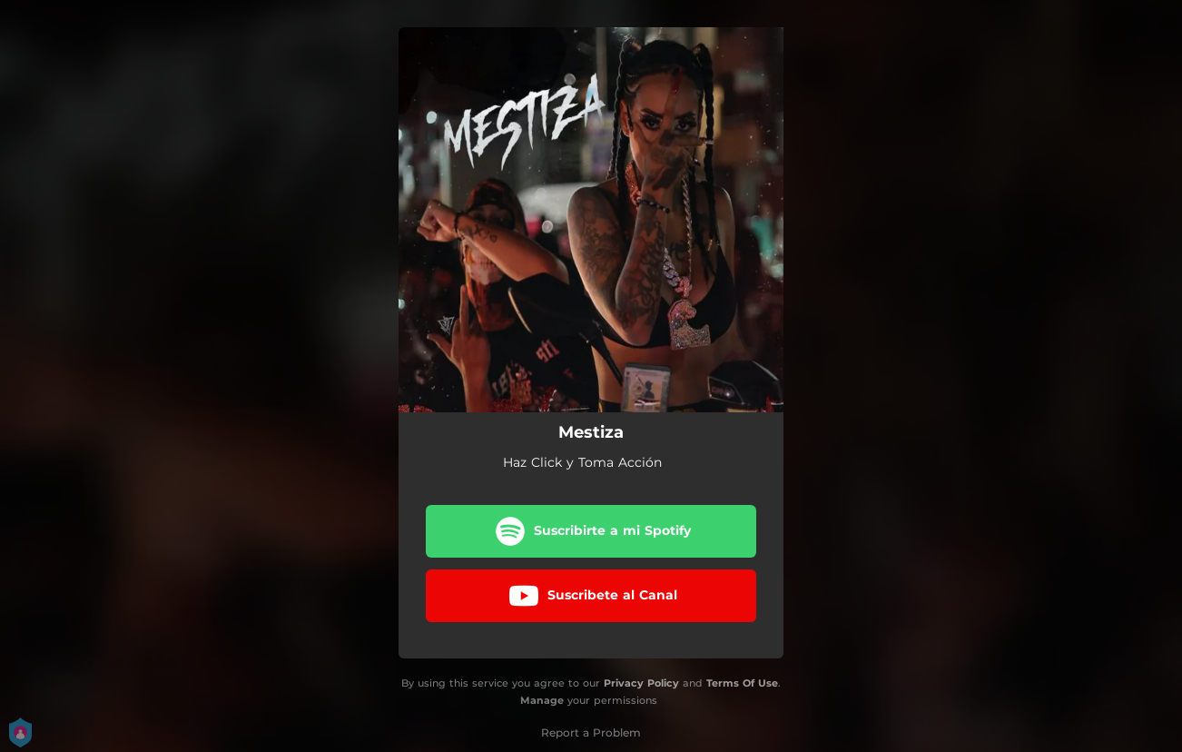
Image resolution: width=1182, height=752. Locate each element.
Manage (542, 700)
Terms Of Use (742, 683)
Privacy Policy (641, 683)
